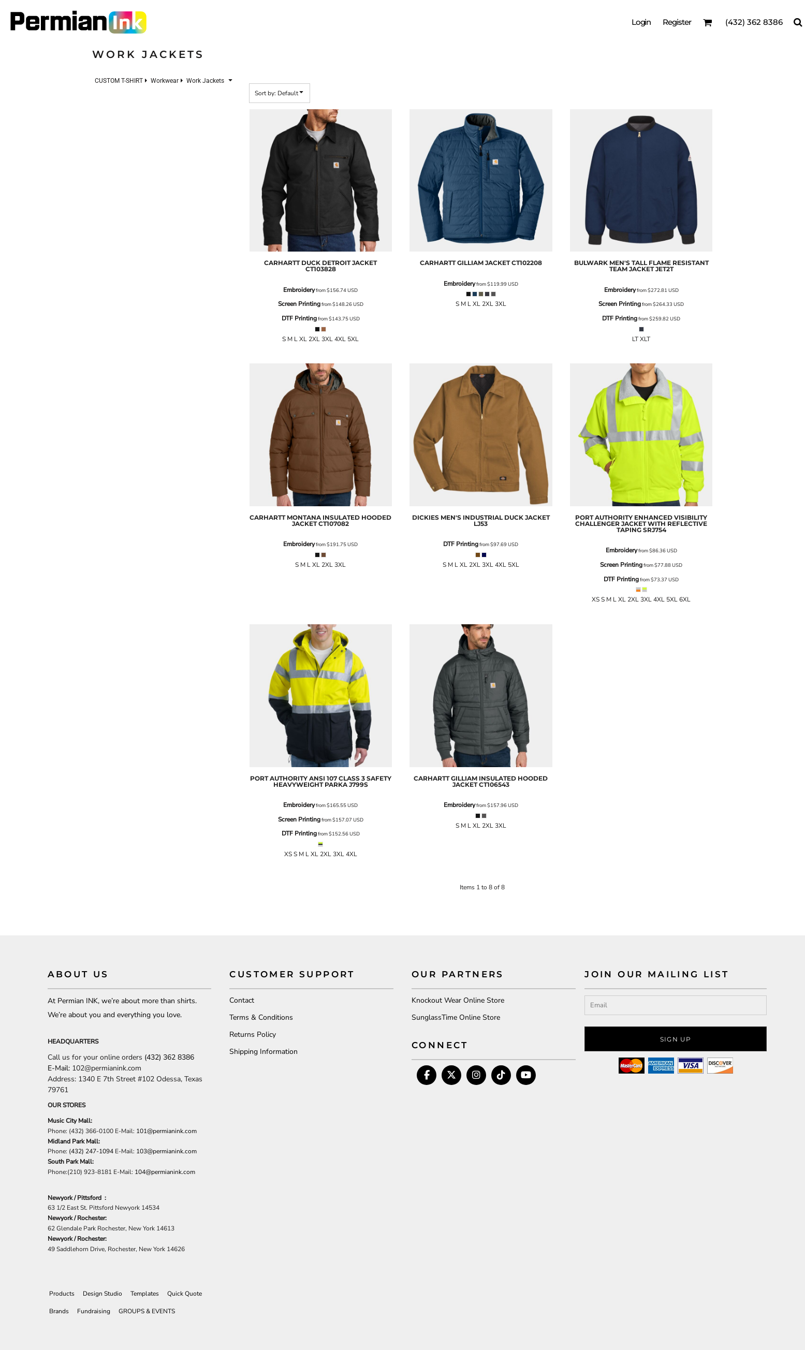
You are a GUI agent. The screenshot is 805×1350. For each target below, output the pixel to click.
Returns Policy (252, 1034)
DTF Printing (299, 318)
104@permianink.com (165, 1172)
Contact (241, 1000)
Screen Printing (299, 304)
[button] (707, 22)
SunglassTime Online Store (456, 1017)
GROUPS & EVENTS (147, 1311)
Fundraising (93, 1311)
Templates (144, 1293)
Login (641, 22)
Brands (59, 1311)
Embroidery (299, 290)
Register (677, 22)
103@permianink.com (166, 1151)
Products (62, 1293)
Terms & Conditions (261, 1017)
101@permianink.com (166, 1131)
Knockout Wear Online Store (458, 1000)
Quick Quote (184, 1293)
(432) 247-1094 (91, 1151)
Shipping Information (263, 1051)
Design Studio (102, 1293)
